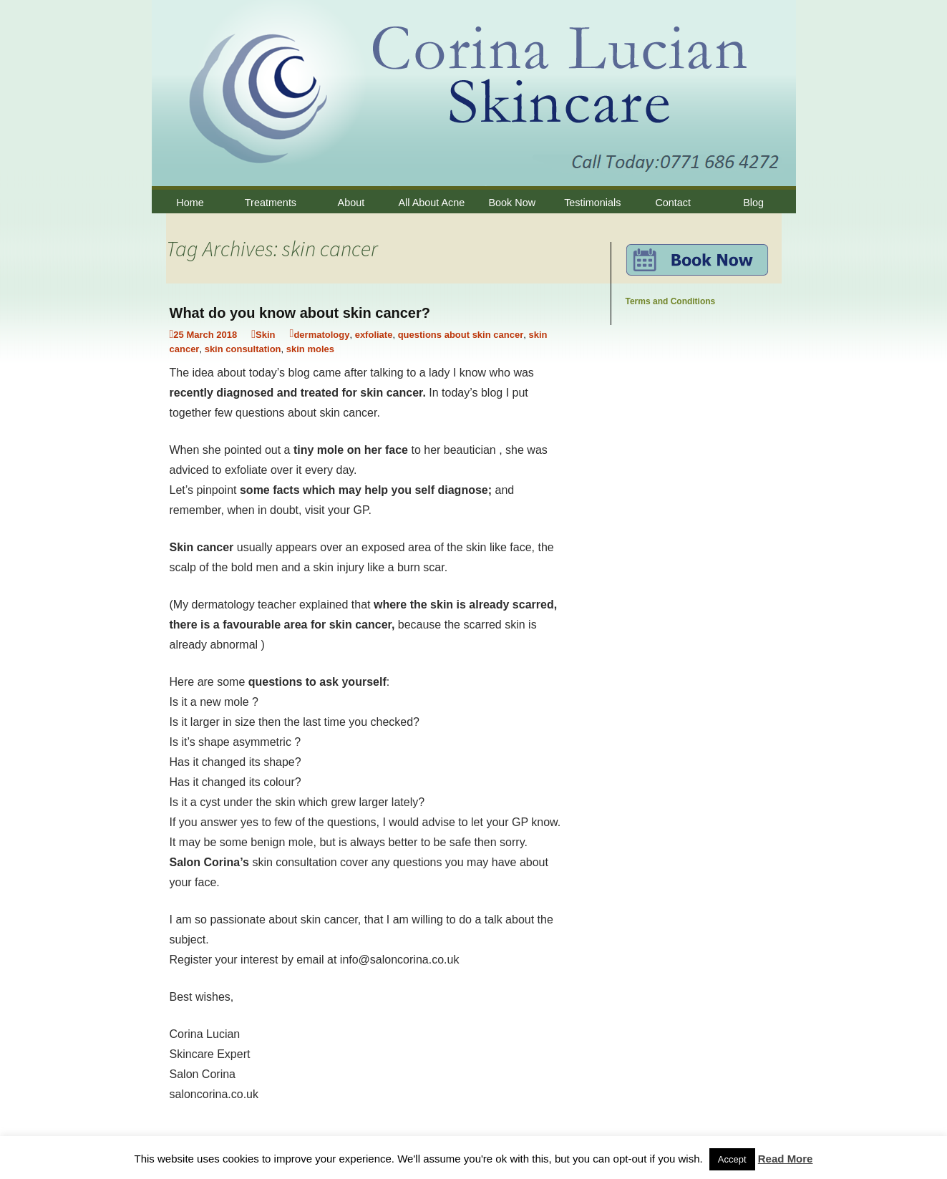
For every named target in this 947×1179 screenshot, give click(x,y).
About (351, 202)
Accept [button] (732, 1159)
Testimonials (592, 202)
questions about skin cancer (461, 334)
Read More (785, 1159)
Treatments (270, 202)
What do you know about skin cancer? (300, 313)
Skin (265, 334)
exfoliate (374, 334)
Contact (673, 202)
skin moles (310, 349)
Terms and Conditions (671, 301)
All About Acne (431, 202)
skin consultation (243, 349)
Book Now (512, 202)
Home (189, 202)
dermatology (321, 334)
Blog (753, 202)
